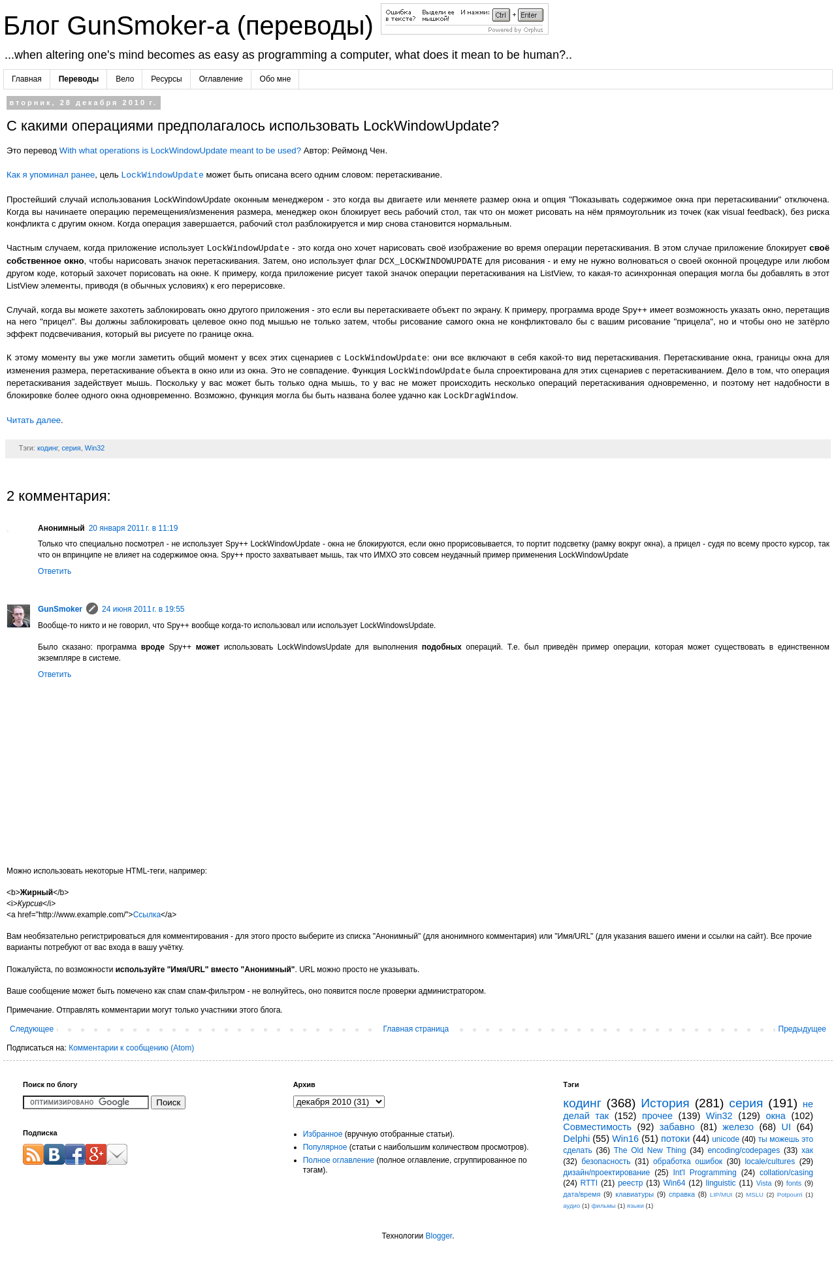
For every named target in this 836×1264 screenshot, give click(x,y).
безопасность (605, 1161)
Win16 (625, 1138)
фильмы (603, 1205)
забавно (677, 1127)
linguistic (721, 1183)
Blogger (438, 1235)
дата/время (581, 1194)
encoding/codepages (743, 1150)
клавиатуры (634, 1194)
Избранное (323, 1134)
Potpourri (790, 1194)
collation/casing (786, 1172)
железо (738, 1127)
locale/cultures (770, 1161)
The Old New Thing (650, 1150)
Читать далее (34, 420)
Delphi (576, 1138)
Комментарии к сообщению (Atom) (131, 1047)
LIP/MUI (721, 1194)
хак (807, 1150)
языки (635, 1205)
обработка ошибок (687, 1161)
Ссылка (147, 914)
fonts (793, 1183)
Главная (27, 79)
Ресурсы (166, 79)
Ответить (54, 571)
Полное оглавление (339, 1160)
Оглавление (221, 79)
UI (786, 1127)
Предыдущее (802, 1029)
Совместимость (597, 1127)
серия (70, 448)
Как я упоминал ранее (51, 175)
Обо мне (275, 79)
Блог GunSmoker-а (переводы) (192, 25)
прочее (657, 1116)
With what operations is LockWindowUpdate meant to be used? (180, 150)
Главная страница (416, 1029)
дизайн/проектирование (606, 1172)
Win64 (674, 1183)
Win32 (95, 448)
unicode (725, 1139)
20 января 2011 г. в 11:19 (133, 528)
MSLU (755, 1194)
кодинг (47, 448)
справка (682, 1194)
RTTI (589, 1183)
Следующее (32, 1029)
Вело (125, 79)
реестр (630, 1183)
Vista (764, 1183)
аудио (571, 1205)
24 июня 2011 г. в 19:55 (143, 609)
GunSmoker (60, 609)
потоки (675, 1138)
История (665, 1103)
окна (776, 1116)
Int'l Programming (704, 1172)
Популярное (325, 1147)
